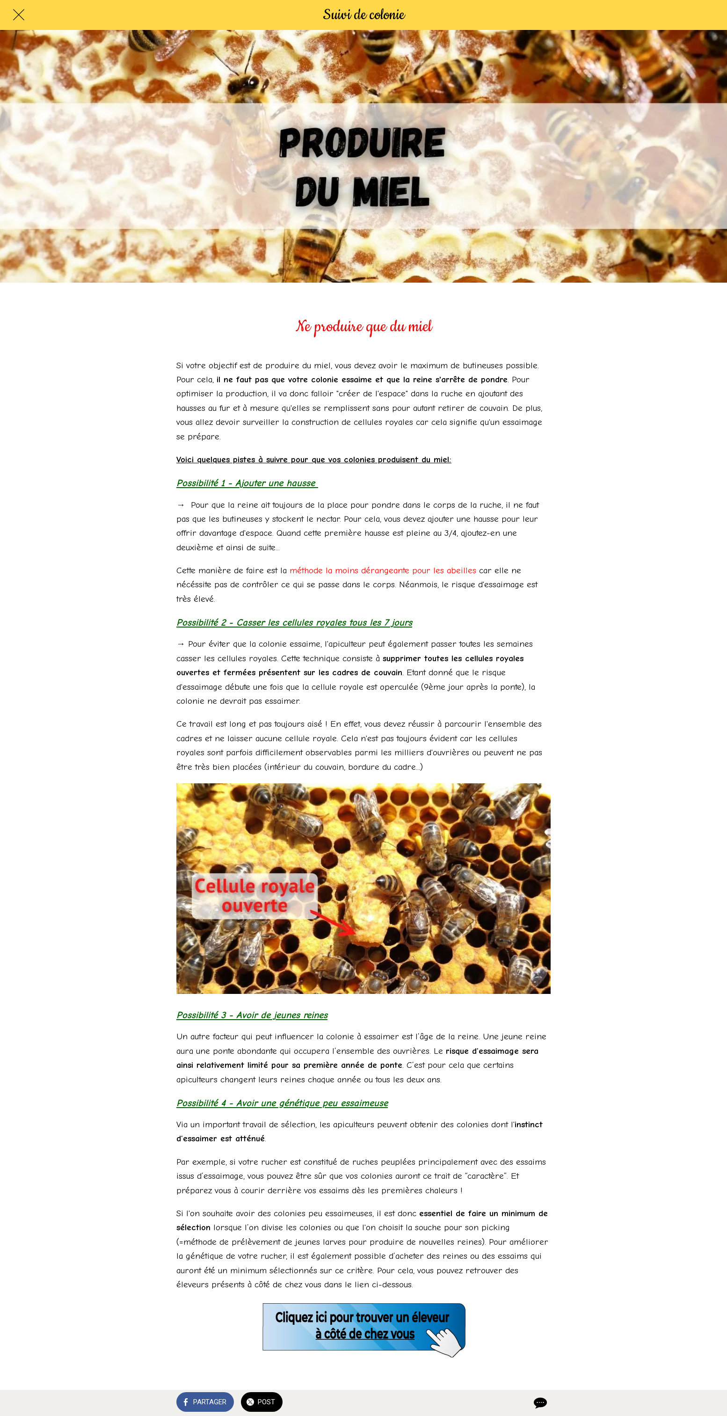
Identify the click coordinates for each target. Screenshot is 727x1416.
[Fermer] (18, 15)
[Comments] (539, 1403)
